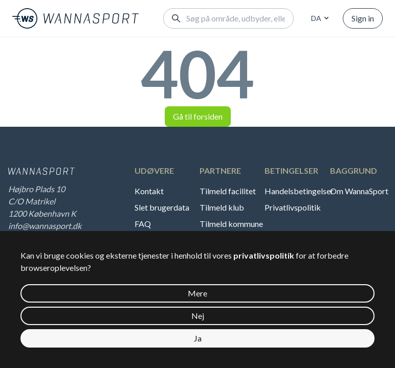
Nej (197, 315)
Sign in (363, 18)
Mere (197, 293)
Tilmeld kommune (231, 223)
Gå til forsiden (198, 116)
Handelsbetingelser (297, 191)
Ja (198, 338)
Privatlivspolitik (293, 207)
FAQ (143, 223)
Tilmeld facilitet (228, 191)
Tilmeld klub (222, 207)
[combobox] (318, 18)
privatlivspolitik (263, 255)
